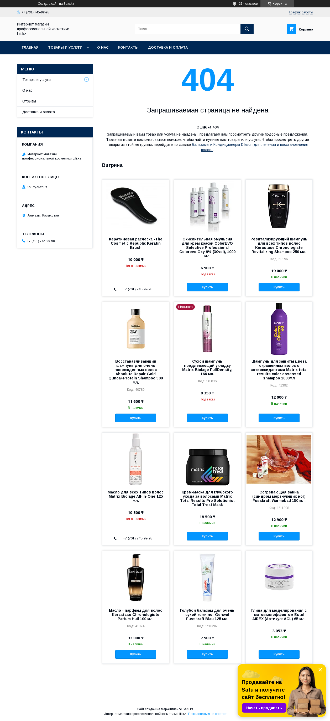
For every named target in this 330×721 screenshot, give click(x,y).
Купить (207, 287)
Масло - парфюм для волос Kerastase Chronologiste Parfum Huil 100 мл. (135, 614)
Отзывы (29, 101)
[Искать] (247, 29)
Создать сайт (48, 4)
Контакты (128, 47)
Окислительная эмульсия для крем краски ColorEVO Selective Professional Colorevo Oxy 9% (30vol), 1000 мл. (207, 247)
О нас (103, 47)
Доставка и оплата (168, 47)
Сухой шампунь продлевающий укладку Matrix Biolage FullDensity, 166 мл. (207, 367)
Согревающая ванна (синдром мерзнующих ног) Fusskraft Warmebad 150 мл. (279, 496)
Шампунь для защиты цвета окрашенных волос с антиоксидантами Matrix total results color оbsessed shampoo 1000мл (279, 369)
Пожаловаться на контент (207, 714)
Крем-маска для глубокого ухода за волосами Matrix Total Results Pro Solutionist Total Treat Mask (207, 498)
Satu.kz (188, 709)
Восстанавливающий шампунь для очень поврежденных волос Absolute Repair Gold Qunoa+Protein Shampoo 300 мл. (135, 371)
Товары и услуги (65, 47)
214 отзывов (248, 4)
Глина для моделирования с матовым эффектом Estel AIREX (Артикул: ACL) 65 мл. (279, 614)
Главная (30, 47)
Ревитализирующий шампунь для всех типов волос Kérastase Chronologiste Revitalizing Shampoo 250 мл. (278, 245)
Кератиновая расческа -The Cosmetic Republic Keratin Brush (136, 243)
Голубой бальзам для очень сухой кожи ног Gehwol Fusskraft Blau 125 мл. (207, 614)
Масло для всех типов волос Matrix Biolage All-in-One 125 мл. (136, 496)
